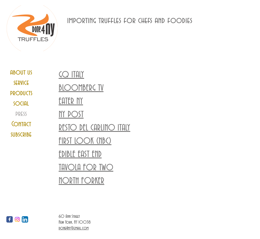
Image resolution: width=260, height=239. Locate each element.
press (21, 114)
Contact (21, 124)
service (21, 83)
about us (21, 72)
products (21, 93)
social (21, 103)
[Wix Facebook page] (9, 219)
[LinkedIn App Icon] (25, 219)
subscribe (21, 134)
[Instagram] (17, 219)
